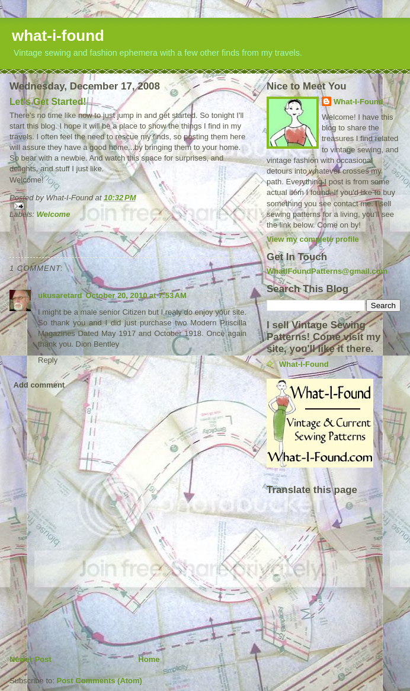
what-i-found (58, 35)
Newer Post (30, 659)
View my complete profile (313, 239)
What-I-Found (358, 101)
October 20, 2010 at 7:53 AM (135, 295)
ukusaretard (60, 295)
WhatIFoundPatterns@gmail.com (327, 271)
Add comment (39, 384)
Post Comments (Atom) (99, 680)
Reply (47, 360)
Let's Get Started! (47, 102)
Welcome (54, 214)
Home (148, 659)
